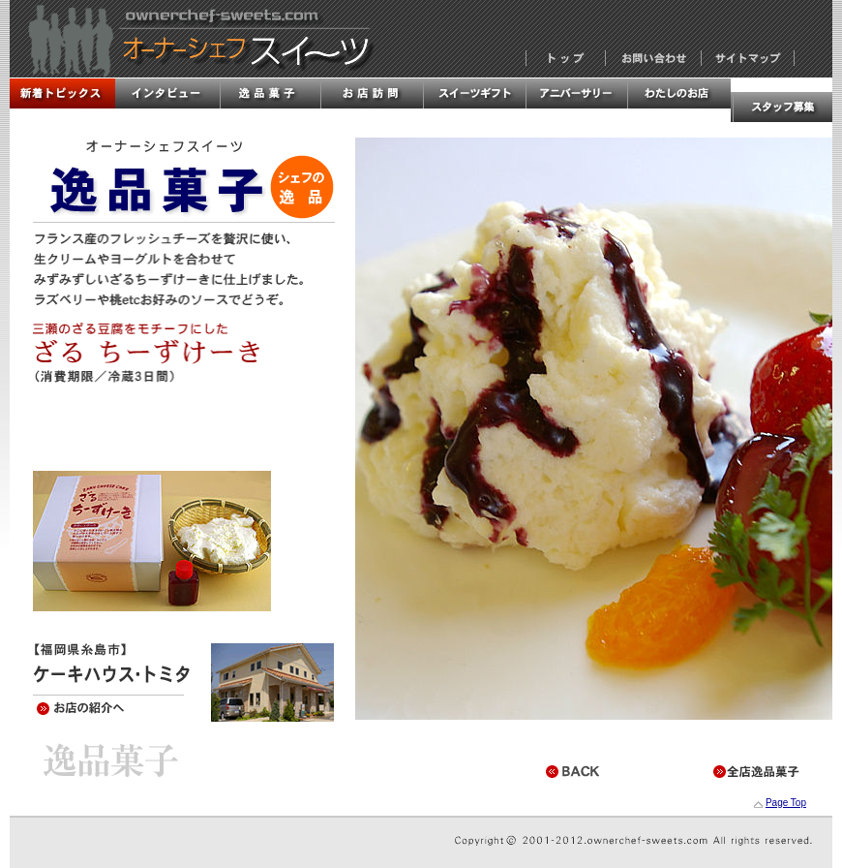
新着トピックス (62, 93)
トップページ (566, 58)
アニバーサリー (576, 93)
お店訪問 (370, 93)
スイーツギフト (473, 93)
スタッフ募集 (781, 107)
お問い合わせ (653, 58)
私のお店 (679, 93)
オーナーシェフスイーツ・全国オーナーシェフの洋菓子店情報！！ (191, 39)
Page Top (786, 802)
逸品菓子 (268, 93)
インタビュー (166, 93)
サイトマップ (748, 58)
